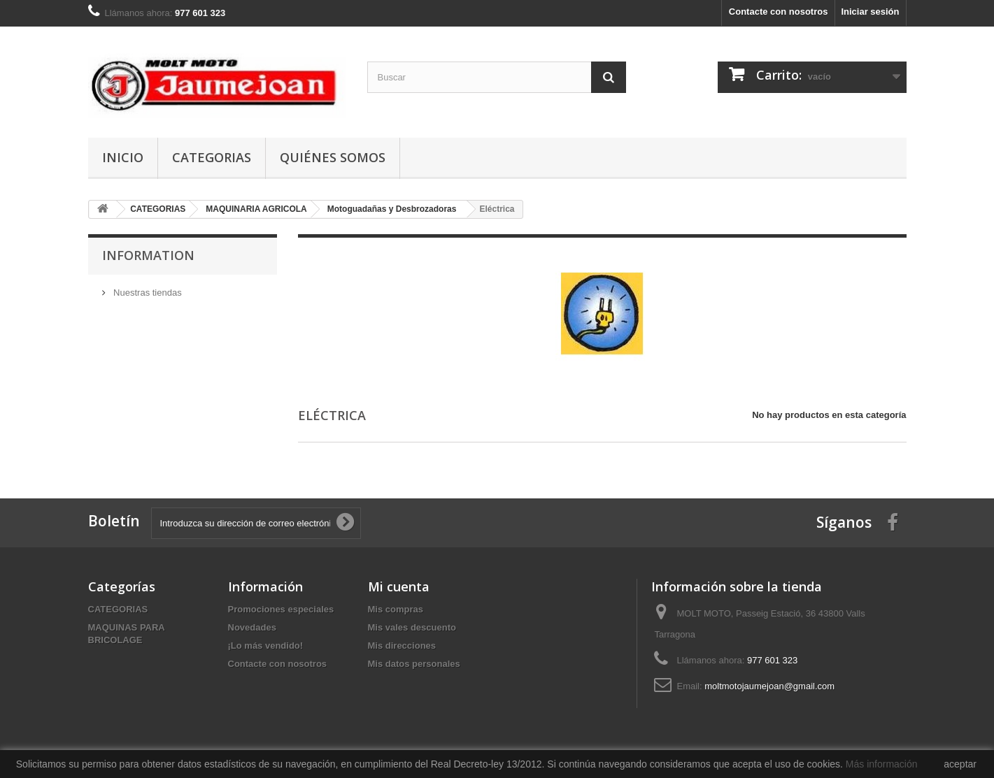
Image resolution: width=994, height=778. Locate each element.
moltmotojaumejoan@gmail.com (769, 686)
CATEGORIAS (211, 157)
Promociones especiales (281, 609)
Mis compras (395, 609)
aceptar (960, 764)
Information (148, 255)
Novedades (252, 627)
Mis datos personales (414, 663)
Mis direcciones (402, 645)
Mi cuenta (398, 586)
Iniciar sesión (870, 11)
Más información (882, 764)
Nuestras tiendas (146, 292)
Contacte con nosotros (778, 11)
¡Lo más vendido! (266, 645)
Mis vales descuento (412, 627)
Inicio (122, 157)
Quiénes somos (332, 157)
